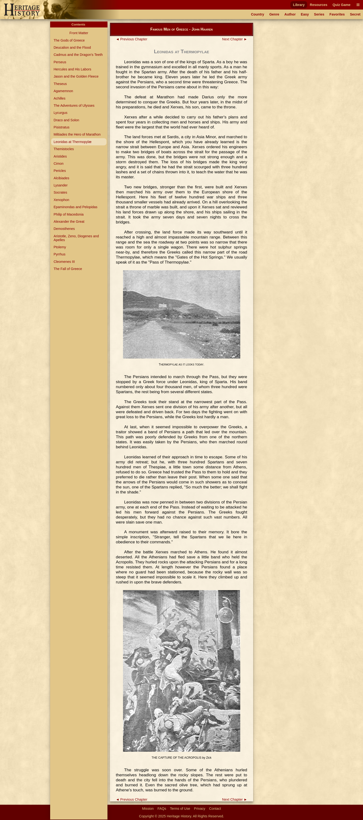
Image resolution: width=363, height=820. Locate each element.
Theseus (60, 84)
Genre (274, 14)
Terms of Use (180, 808)
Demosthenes (64, 229)
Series (319, 14)
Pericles (59, 171)
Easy (305, 14)
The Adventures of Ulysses (73, 105)
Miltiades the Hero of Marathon (77, 134)
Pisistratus (61, 127)
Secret (355, 14)
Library (299, 5)
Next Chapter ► (234, 39)
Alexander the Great (68, 221)
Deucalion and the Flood (72, 47)
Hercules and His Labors (72, 69)
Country (257, 14)
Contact (215, 808)
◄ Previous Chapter (131, 39)
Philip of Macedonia (68, 214)
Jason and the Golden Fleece (75, 76)
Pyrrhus (59, 254)
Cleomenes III (64, 262)
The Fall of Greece (67, 269)
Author (290, 14)
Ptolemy (59, 247)
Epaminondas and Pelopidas (75, 207)
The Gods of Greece (69, 40)
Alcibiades (61, 178)
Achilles (59, 98)
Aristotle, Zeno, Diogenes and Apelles (76, 238)
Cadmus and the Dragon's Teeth (78, 55)
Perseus (59, 62)
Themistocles (63, 149)
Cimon (58, 163)
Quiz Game (341, 5)
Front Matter (78, 33)
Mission (148, 808)
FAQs (162, 808)
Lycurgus (60, 113)
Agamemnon (63, 91)
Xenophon (61, 200)
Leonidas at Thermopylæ (72, 142)
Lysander (60, 185)
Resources (318, 5)
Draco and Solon (66, 120)
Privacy (199, 808)
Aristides (60, 156)
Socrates (60, 192)
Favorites (337, 14)
